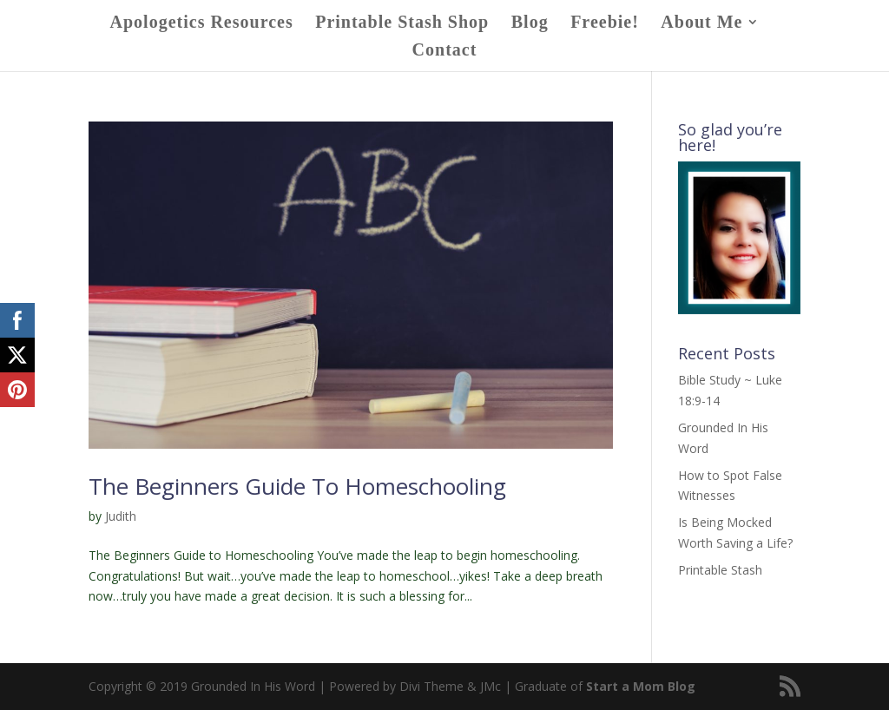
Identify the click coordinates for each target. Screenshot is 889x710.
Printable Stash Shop (402, 23)
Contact (444, 51)
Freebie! (604, 23)
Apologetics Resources (201, 23)
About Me (701, 23)
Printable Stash (720, 570)
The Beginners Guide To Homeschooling (297, 486)
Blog (530, 23)
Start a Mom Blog (640, 686)
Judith (120, 516)
